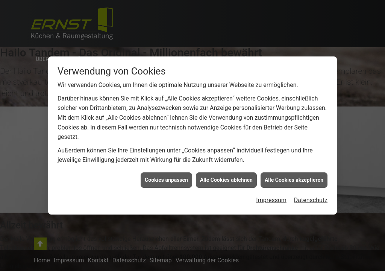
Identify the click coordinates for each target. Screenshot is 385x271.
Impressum (271, 200)
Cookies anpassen (166, 180)
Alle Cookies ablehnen (226, 180)
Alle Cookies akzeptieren (294, 180)
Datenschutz (310, 200)
